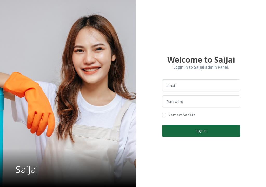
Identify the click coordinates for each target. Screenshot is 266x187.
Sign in (201, 131)
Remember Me (182, 115)
